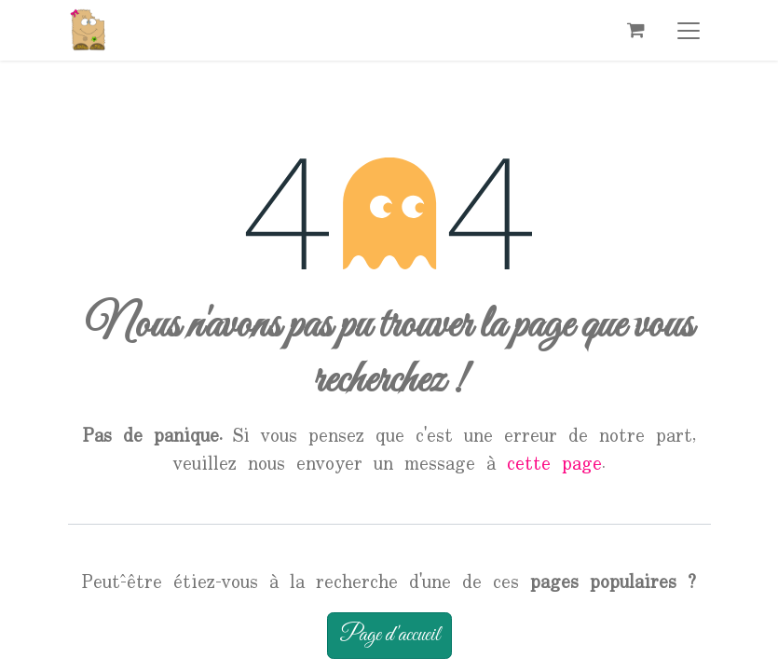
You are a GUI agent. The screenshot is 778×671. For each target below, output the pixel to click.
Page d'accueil (389, 635)
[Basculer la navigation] (688, 30)
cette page (554, 464)
